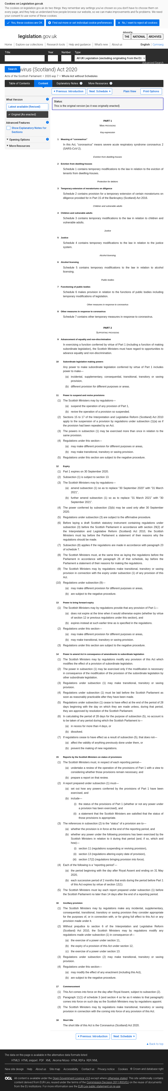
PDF (41, 1060)
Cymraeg (158, 44)
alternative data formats (66, 1055)
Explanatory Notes (67, 83)
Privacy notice (106, 1069)
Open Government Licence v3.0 (71, 1078)
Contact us (88, 1069)
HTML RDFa (78, 1060)
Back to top (156, 1044)
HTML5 (15, 1060)
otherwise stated (117, 1078)
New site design (14, 1069)
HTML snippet (29, 1060)
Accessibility (70, 1069)
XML (48, 1060)
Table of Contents (19, 83)
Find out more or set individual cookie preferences (82, 22)
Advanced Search (152, 62)
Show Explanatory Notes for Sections (29, 130)
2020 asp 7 (51, 76)
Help (29, 1069)
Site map (54, 1069)
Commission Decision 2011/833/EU (108, 1082)
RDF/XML (92, 1060)
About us (41, 1069)
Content (43, 83)
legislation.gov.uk (31, 35)
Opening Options (18, 139)
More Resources (98, 83)
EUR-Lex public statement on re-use (99, 1086)
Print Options (151, 91)
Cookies (123, 1069)
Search (12, 69)
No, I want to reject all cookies (139, 22)
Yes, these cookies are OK (26, 22)
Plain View (129, 91)
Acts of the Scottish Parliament (23, 76)
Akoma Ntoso (61, 1060)
